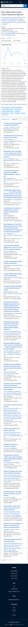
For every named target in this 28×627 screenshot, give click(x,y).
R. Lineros (16, 529)
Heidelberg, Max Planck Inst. (15, 141)
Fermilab (11, 372)
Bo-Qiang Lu (14, 413)
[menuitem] (20, 2)
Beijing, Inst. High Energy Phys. (14, 17)
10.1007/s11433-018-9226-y (10, 339)
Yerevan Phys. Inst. (14, 432)
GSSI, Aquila (13, 475)
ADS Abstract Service (10, 35)
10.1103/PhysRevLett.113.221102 (11, 204)
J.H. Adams (11, 127)
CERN (11, 315)
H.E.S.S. (5, 139)
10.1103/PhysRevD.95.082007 (10, 258)
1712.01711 (9, 240)
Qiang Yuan (6, 331)
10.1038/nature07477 (9, 132)
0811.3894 (8, 146)
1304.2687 (6, 359)
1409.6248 (6, 399)
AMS (5, 199)
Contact (14, 615)
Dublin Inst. (8, 142)
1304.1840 (6, 378)
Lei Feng (6, 334)
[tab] (6, 119)
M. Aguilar (15, 199)
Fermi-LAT (6, 159)
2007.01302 (15, 486)
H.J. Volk (8, 435)
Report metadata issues (13, 591)
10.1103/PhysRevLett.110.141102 (11, 318)
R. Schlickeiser (7, 497)
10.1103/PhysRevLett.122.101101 (13, 282)
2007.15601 (8, 31)
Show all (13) (4, 115)
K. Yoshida (12, 515)
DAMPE (5, 215)
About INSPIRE (14, 571)
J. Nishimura (8, 516)
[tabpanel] (14, 342)
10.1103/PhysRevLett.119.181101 (11, 242)
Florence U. (10, 180)
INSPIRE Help (14, 589)
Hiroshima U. (12, 253)
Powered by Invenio (14, 622)
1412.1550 (6, 423)
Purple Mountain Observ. (10, 22)
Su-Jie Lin (8, 20)
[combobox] (16, 5)
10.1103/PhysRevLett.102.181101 (11, 167)
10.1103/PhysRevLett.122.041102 (13, 270)
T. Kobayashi (6, 511)
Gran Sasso (6, 478)
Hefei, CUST (8, 333)
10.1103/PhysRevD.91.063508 (10, 401)
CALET (5, 233)
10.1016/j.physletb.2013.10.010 (11, 360)
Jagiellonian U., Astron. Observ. (11, 545)
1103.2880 (8, 185)
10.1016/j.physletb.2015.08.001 (11, 425)
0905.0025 (8, 165)
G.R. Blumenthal (7, 462)
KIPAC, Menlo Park (16, 543)
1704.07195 (6, 256)
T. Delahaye (6, 529)
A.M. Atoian (6, 432)
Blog (14, 607)
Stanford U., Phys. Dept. (9, 548)
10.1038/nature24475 (17, 220)
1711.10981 (6, 220)
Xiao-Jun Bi (6, 354)
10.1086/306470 (18, 451)
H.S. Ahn (16, 127)
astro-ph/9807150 (8, 451)
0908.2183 (6, 500)
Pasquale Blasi (10, 476)
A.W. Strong (6, 448)
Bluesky (14, 610)
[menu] (21, 2)
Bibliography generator (14, 599)
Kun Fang (4, 17)
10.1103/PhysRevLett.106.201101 (11, 186)
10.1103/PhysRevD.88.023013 (10, 380)
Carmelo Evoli (7, 475)
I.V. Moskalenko (13, 448)
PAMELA (6, 178)
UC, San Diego (15, 462)
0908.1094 (6, 554)
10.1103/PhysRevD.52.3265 (10, 440)
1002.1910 (8, 534)
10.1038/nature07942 (16, 298)
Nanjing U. (16, 415)
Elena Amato (13, 478)
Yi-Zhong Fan (7, 418)
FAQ (14, 586)
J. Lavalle (11, 529)
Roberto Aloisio (11, 480)
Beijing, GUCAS (7, 410)
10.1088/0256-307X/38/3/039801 (12, 33)
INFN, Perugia (11, 217)
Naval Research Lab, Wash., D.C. (14, 160)
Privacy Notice (14, 576)
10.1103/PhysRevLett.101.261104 (11, 147)
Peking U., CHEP (22, 22)
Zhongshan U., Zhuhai (16, 20)
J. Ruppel (13, 497)
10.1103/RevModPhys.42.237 (10, 467)
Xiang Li (5, 408)
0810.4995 (6, 298)
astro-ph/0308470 (8, 520)
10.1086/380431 (18, 520)
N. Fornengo (10, 531)
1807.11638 (15, 338)
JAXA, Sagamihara (16, 516)
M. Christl (14, 128)
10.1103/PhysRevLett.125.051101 (11, 488)
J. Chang (6, 127)
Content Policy (14, 573)
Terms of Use (14, 578)
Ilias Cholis (6, 372)
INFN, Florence (18, 180)
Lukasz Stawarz (7, 543)
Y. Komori (11, 513)
